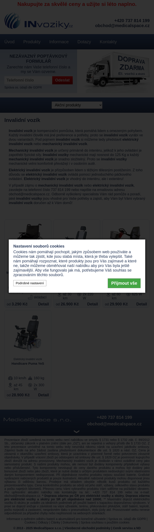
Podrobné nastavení (30, 283)
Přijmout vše (124, 283)
